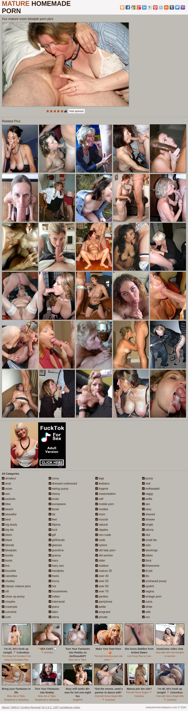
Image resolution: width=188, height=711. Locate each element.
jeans (54, 606)
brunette (9, 570)
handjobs (56, 570)
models (101, 509)
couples (8, 601)
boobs (7, 555)
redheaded (151, 488)
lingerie (101, 488)
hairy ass (56, 565)
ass (6, 493)
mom (100, 514)
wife (146, 611)
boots (7, 560)
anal (6, 483)
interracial (57, 601)
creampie (9, 606)
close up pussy (13, 596)
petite (100, 606)
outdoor (102, 565)
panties (101, 596)
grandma (56, 550)
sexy (146, 509)
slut (146, 534)
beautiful (9, 514)
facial (54, 509)
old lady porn (105, 550)
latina (54, 617)
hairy (53, 560)
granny (55, 555)
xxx (146, 617)
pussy (147, 478)
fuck (53, 529)
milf (99, 498)
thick (146, 560)
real (146, 483)
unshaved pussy (154, 581)
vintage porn (152, 596)
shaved (148, 514)
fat (52, 514)
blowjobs (9, 550)
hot (52, 586)
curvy (54, 478)
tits (145, 575)
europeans (57, 504)
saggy (147, 493)
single (147, 524)
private (101, 617)
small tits (149, 540)
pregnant (102, 611)
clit (5, 591)
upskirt (148, 586)
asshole (8, 498)
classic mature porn (16, 586)
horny (54, 581)
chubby (8, 581)
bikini (7, 534)
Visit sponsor (76, 111)
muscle (101, 519)
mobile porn (104, 504)
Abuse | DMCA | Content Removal (21, 707)
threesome (150, 565)
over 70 (102, 591)
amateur (9, 478)
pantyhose (103, 601)
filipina (54, 524)
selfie (147, 498)
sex (146, 504)
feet (53, 519)
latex (53, 611)
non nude (103, 534)
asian (7, 488)
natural (101, 524)
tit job (147, 570)
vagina (148, 591)
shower (148, 519)
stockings (150, 550)
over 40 (102, 575)
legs (99, 478)
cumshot (9, 611)
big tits (8, 529)
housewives (58, 591)
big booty (9, 524)
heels (54, 575)
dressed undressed (63, 483)
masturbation (105, 493)
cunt (6, 617)
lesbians (102, 483)
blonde (8, 545)
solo (146, 545)
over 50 (102, 581)
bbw (6, 504)
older (100, 560)
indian (54, 596)
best (6, 519)
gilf (52, 534)
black (7, 540)
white (147, 606)
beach (7, 509)
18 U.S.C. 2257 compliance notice (60, 707)
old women (104, 555)
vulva (147, 601)
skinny (148, 529)
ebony (54, 493)
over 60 (102, 586)
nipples (101, 529)
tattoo (147, 555)
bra (6, 565)
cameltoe (9, 575)
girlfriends (57, 540)
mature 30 (103, 570)
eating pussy (58, 488)
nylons (101, 545)
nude (100, 540)
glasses (55, 545)
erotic (54, 498)
